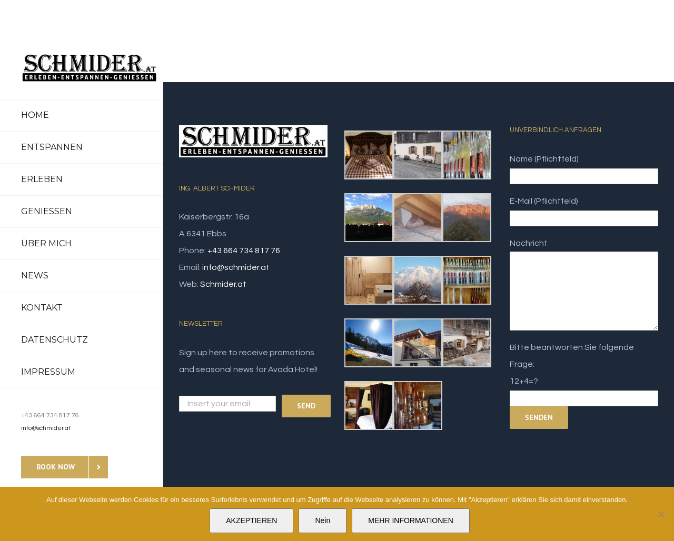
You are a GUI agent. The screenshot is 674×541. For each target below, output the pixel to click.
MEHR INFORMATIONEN (410, 520)
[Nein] (661, 514)
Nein (322, 520)
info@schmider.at (46, 428)
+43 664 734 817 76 (243, 250)
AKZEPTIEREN (251, 520)
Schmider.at (223, 284)
